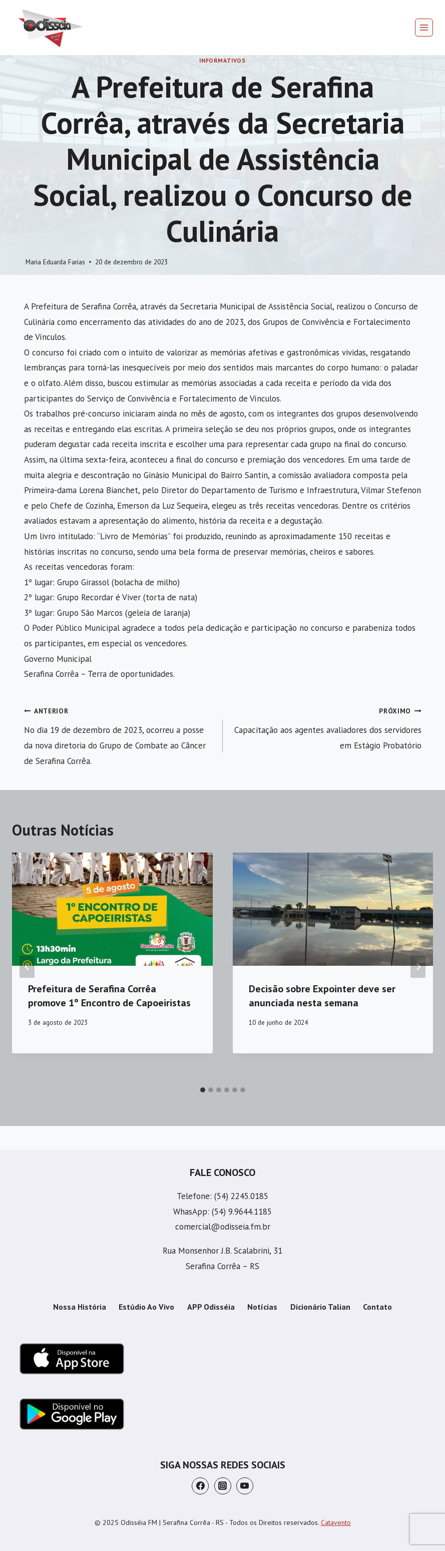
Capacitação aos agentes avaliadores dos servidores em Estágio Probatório (326, 727)
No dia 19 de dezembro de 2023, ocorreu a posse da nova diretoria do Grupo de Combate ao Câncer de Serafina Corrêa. (119, 734)
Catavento (336, 1522)
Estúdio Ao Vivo (146, 1307)
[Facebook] (200, 1485)
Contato (377, 1307)
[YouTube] (244, 1485)
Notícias (262, 1307)
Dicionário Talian (320, 1307)
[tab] (202, 1089)
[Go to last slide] (27, 967)
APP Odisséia (211, 1307)
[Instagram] (222, 1485)
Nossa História (79, 1307)
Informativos (222, 60)
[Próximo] (417, 967)
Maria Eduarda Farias (55, 261)
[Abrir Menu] (424, 28)
